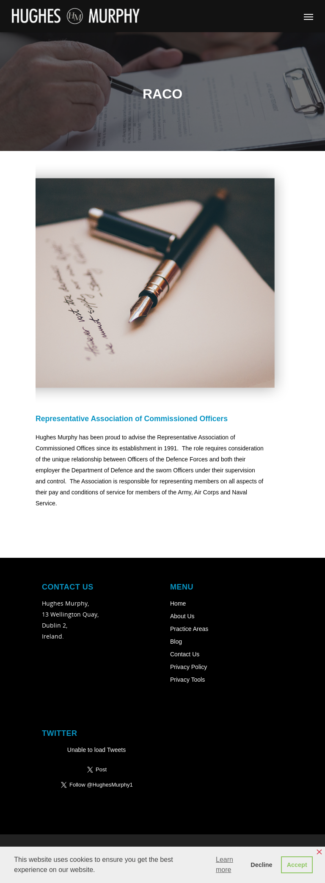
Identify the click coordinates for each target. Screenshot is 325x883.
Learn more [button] (224, 864)
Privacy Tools (187, 679)
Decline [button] (261, 864)
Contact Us (184, 654)
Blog (176, 641)
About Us (182, 616)
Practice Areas (189, 628)
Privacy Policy (188, 667)
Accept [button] (297, 864)
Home (178, 603)
